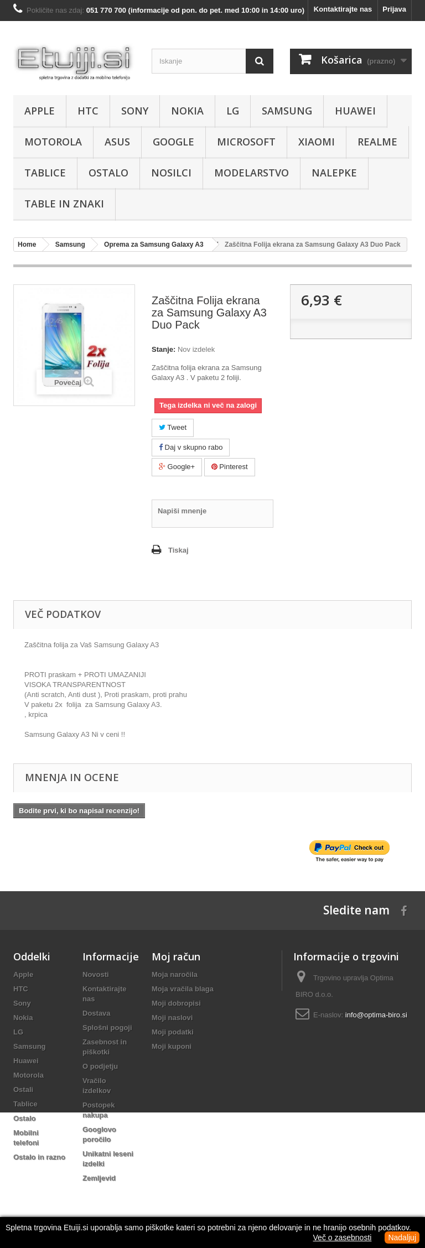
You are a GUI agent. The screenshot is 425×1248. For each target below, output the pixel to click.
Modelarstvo (251, 172)
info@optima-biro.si (376, 1015)
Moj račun (176, 956)
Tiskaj (178, 550)
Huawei (355, 110)
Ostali (23, 1089)
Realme (377, 141)
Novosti (95, 974)
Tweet (172, 427)
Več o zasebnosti (342, 1237)
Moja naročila (175, 974)
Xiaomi (316, 141)
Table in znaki (64, 203)
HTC (88, 110)
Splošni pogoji (107, 1027)
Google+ (177, 466)
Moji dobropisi (176, 1003)
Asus (117, 141)
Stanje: (163, 349)
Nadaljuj (402, 1237)
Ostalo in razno (39, 1157)
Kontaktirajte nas (343, 9)
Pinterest (229, 466)
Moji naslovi (172, 1017)
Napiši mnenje (182, 511)
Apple (39, 110)
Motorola (53, 141)
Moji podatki (173, 1032)
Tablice (45, 172)
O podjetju (100, 1066)
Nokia (187, 110)
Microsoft (246, 141)
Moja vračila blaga (183, 989)
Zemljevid (99, 1178)
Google (173, 141)
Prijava (394, 9)
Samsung (287, 110)
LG (232, 110)
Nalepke (334, 172)
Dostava (96, 1013)
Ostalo (108, 172)
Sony (134, 110)
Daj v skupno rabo (190, 447)
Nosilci (171, 172)
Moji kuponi (171, 1046)
